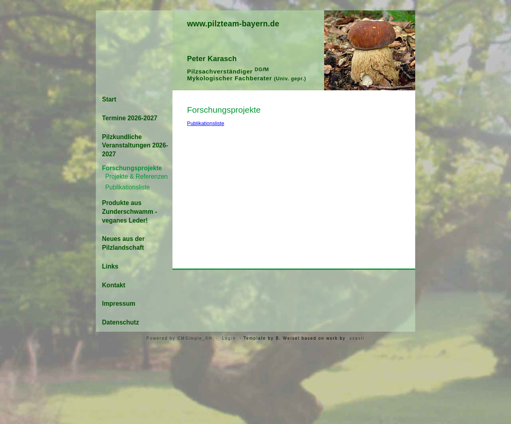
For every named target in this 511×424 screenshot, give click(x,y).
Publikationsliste (205, 123)
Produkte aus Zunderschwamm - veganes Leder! (129, 211)
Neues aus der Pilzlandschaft (123, 243)
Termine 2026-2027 (129, 118)
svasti (357, 338)
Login (229, 338)
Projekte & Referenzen (136, 176)
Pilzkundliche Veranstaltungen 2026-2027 (135, 145)
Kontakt (113, 285)
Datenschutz (120, 322)
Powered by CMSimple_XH (179, 338)
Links (110, 266)
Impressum (118, 303)
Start (109, 99)
